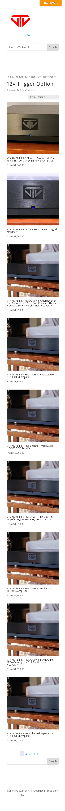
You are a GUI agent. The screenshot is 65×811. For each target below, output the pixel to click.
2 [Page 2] (26, 753)
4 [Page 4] (34, 753)
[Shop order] (43, 97)
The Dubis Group (34, 795)
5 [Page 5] (38, 753)
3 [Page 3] (30, 753)
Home (10, 76)
